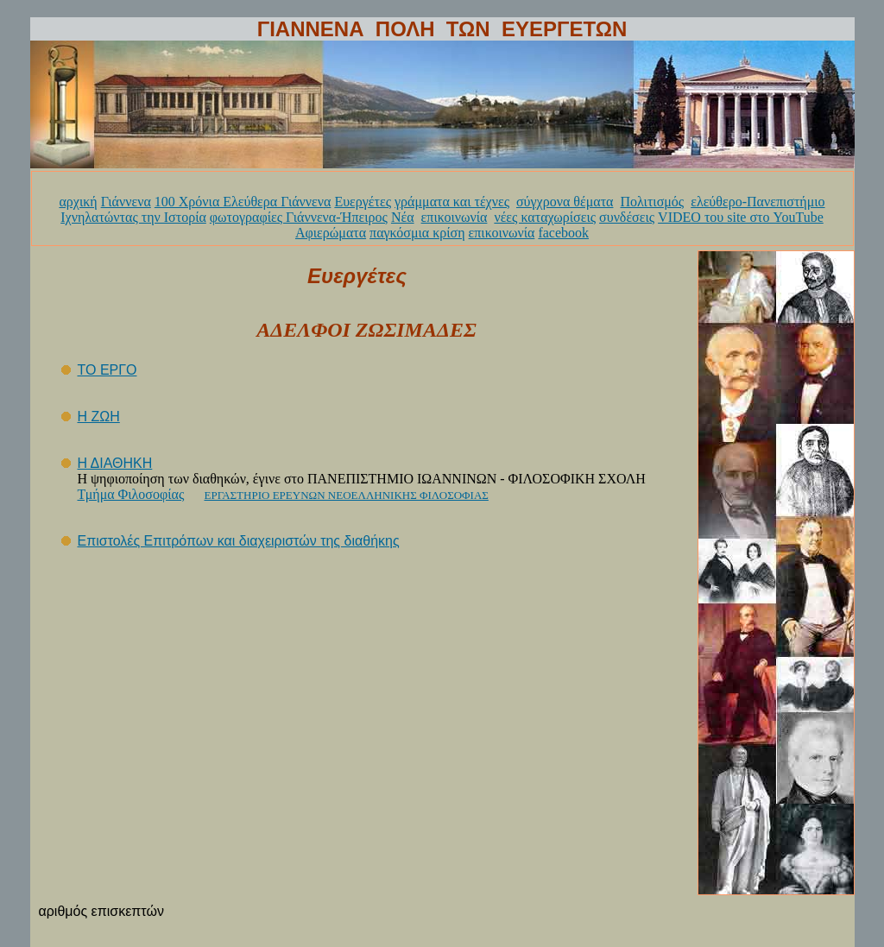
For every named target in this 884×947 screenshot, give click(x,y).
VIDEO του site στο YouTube (741, 217)
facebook (563, 232)
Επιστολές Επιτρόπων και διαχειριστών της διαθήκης (239, 540)
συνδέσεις (626, 217)
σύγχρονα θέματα (564, 201)
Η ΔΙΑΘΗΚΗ (115, 463)
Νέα (402, 217)
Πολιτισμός (652, 201)
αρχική (78, 201)
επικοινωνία (454, 217)
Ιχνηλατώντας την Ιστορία (133, 217)
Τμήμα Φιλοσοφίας (131, 494)
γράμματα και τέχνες (452, 201)
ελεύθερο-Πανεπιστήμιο (757, 201)
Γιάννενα (126, 201)
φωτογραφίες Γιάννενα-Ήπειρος (299, 217)
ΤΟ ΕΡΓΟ (107, 370)
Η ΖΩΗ (99, 416)
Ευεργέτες (362, 201)
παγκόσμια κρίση (416, 232)
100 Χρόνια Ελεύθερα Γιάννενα (243, 201)
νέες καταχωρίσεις (545, 217)
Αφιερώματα (330, 232)
